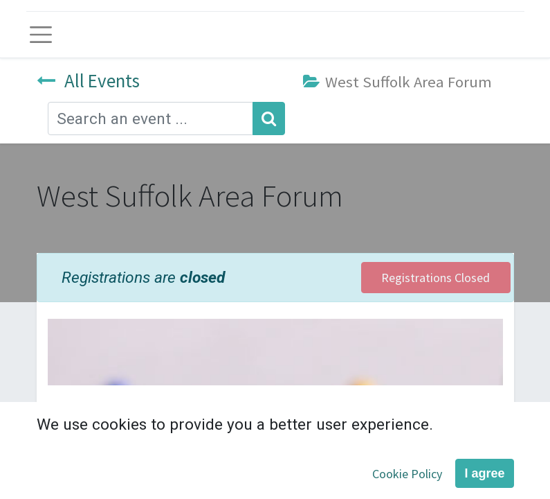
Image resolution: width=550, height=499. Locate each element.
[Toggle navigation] (40, 34)
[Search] (269, 118)
